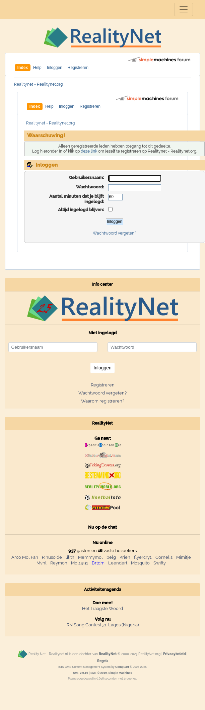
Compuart (122, 667)
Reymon (58, 562)
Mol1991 (79, 562)
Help (37, 67)
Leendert (117, 562)
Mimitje (183, 557)
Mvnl (42, 562)
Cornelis (164, 557)
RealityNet (108, 654)
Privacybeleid (174, 654)
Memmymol (90, 557)
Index (22, 67)
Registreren (78, 67)
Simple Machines (120, 673)
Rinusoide (52, 557)
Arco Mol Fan (24, 557)
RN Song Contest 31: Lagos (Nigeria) (103, 624)
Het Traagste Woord (102, 608)
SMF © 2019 (98, 673)
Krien (125, 557)
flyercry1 (143, 557)
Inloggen (54, 67)
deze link (89, 151)
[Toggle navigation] (183, 9)
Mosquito (140, 562)
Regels (102, 661)
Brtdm (98, 562)
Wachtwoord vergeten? (114, 233)
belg (111, 557)
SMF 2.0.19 (80, 673)
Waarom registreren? (102, 401)
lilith (70, 557)
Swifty (159, 562)
